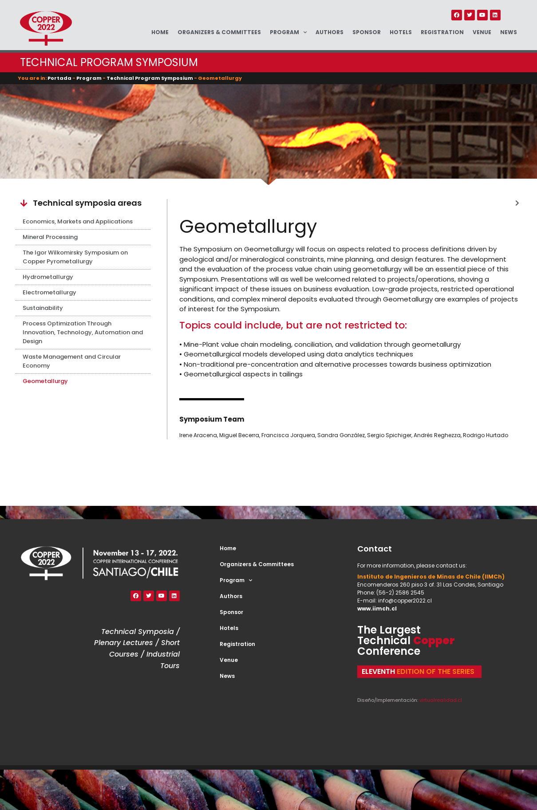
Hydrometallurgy (48, 277)
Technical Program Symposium (150, 78)
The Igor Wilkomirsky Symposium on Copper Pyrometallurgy (75, 257)
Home (160, 32)
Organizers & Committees (219, 32)
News (508, 32)
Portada (59, 78)
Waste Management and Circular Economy (72, 361)
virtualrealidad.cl (440, 700)
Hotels (401, 32)
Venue (482, 32)
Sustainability (43, 308)
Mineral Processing (50, 237)
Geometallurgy (45, 381)
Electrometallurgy (49, 292)
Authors (330, 32)
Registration (442, 32)
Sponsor (366, 32)
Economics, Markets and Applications (78, 221)
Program (288, 32)
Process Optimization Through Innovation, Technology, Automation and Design (83, 332)
